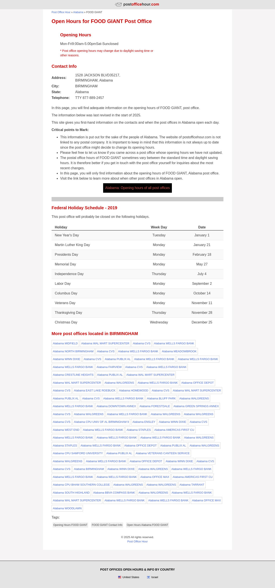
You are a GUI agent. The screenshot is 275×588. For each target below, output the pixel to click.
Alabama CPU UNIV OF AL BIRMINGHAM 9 (101, 421)
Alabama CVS (141, 343)
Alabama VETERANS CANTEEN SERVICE (162, 453)
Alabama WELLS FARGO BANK (174, 343)
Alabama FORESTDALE (154, 406)
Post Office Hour (61, 12)
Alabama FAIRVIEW (109, 367)
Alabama (78, 12)
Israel (152, 577)
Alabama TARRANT (192, 484)
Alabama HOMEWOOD (133, 390)
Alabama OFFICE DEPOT (197, 382)
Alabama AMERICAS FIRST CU (174, 429)
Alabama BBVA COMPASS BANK (114, 492)
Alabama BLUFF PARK (161, 398)
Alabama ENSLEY (144, 421)
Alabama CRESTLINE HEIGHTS (73, 374)
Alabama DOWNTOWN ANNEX (116, 406)
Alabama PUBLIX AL (118, 359)
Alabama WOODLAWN (67, 508)
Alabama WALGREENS (119, 382)
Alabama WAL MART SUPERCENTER (105, 343)
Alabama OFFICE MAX (154, 477)
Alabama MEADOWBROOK (179, 351)
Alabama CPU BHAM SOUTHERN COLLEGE (81, 484)
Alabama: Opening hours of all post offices (137, 188)
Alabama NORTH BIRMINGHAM (73, 351)
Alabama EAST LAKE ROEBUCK (94, 390)
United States (128, 577)
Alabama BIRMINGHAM (89, 469)
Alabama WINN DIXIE (66, 359)
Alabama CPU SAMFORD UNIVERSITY (78, 453)
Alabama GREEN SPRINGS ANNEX (196, 406)
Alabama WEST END (66, 429)
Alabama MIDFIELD (65, 343)
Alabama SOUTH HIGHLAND (71, 492)
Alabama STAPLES (139, 429)
